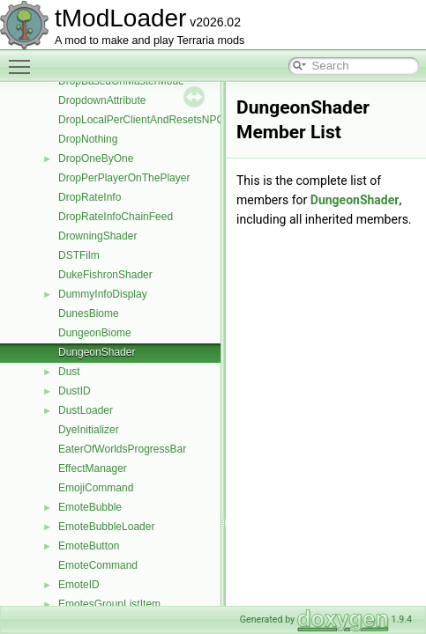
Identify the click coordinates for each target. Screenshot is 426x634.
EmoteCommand (98, 565)
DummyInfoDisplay (102, 294)
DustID (74, 391)
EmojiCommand (95, 488)
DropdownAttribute (102, 100)
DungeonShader (96, 352)
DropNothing (87, 139)
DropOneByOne (95, 158)
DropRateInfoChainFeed (115, 216)
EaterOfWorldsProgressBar (122, 449)
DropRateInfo (89, 197)
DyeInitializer (88, 430)
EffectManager (92, 468)
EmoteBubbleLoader (106, 526)
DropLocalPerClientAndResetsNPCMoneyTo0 (165, 120)
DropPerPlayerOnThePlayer (124, 178)
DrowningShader (97, 236)
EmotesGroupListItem (109, 604)
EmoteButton (88, 546)
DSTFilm (79, 255)
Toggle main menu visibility (24, 59)
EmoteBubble (90, 507)
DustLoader (85, 410)
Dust (69, 371)
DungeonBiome (94, 333)
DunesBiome (88, 313)
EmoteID (79, 585)
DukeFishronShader (105, 275)
